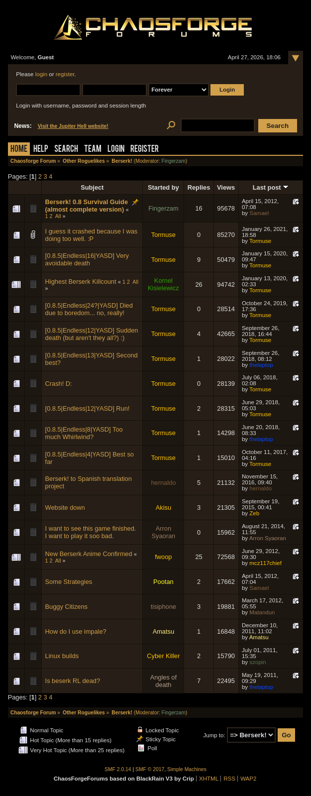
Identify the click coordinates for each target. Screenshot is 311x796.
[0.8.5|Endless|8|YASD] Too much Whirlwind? (84, 433)
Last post (271, 187)
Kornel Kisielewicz (163, 284)
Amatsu (163, 631)
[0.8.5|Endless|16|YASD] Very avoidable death (87, 259)
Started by (163, 187)
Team (93, 149)
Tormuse (163, 234)
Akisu (163, 507)
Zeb (254, 513)
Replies (199, 187)
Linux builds (62, 656)
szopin (257, 662)
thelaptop (261, 365)
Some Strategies (69, 581)
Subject (92, 187)
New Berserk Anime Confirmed (88, 554)
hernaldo (163, 482)
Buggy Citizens (66, 606)
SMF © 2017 (149, 769)
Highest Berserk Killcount (80, 281)
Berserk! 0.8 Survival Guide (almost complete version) (86, 205)
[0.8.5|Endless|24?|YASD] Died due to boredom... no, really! (89, 309)
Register (144, 149)
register (65, 74)
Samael (259, 213)
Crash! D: (58, 383)
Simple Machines (187, 769)
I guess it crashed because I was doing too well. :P (91, 234)
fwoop (163, 557)
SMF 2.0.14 (117, 769)
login (41, 74)
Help (40, 149)
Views (226, 187)
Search (66, 149)
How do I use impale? (75, 631)
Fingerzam (173, 161)
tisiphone (163, 606)
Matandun (262, 612)
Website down (65, 507)
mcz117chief (265, 563)
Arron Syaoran (164, 532)
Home (18, 149)
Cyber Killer (163, 656)
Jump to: (214, 735)
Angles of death (163, 681)
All (58, 216)
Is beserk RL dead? (73, 680)
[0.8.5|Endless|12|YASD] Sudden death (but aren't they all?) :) (91, 334)
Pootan (163, 581)
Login (115, 149)
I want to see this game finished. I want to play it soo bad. (90, 532)
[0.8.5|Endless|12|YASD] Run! (87, 408)
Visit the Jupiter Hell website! (73, 126)
